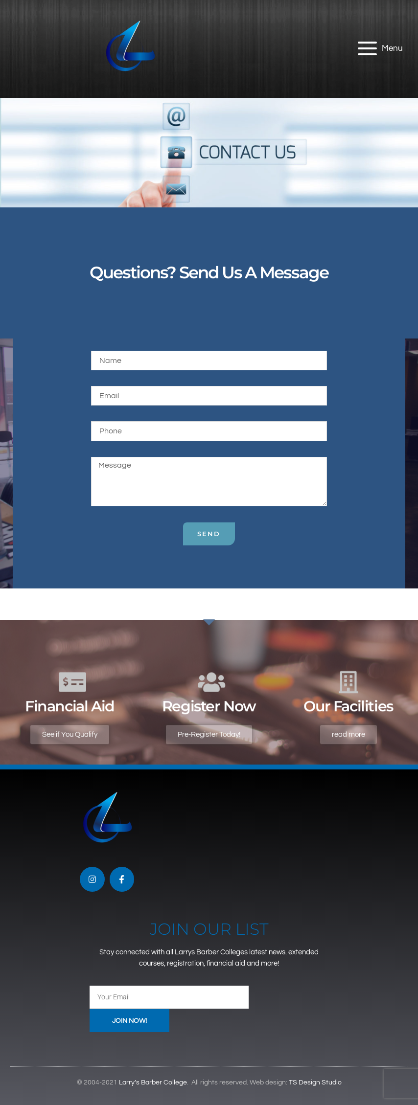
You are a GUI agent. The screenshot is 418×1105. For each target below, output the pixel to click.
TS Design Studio (315, 1083)
